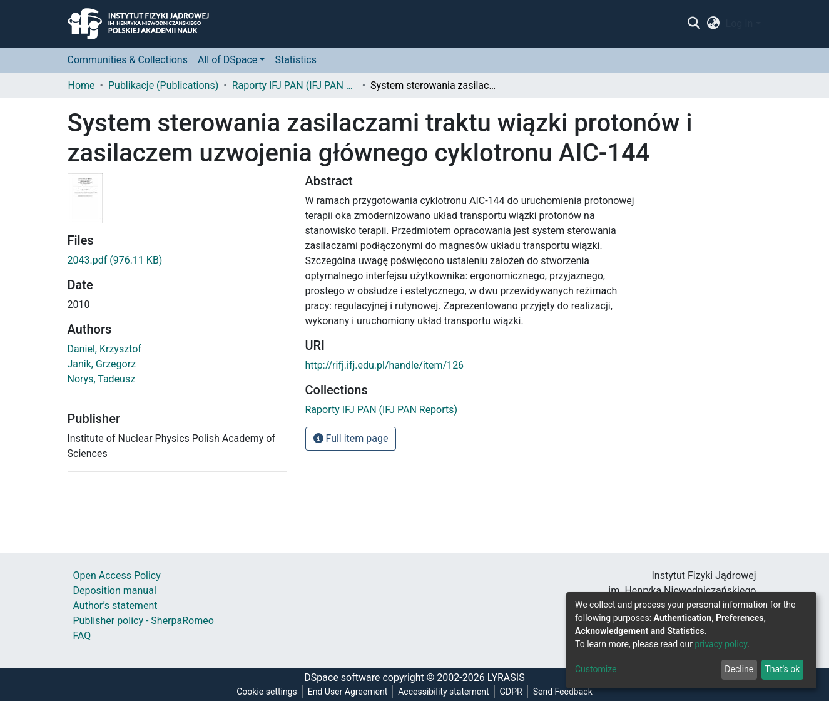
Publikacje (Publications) (163, 85)
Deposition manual (114, 590)
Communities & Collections (128, 60)
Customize (595, 669)
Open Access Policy (117, 575)
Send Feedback (563, 692)
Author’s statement (115, 605)
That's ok (782, 669)
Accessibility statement (443, 692)
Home (81, 85)
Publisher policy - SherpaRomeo (143, 621)
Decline (739, 669)
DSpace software (342, 677)
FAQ (82, 636)
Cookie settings (266, 692)
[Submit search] (694, 23)
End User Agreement (347, 692)
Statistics (296, 60)
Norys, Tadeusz (102, 379)
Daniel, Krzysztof (104, 349)
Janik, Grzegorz (102, 364)
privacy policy (720, 644)
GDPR (511, 692)
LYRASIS (506, 677)
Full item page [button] (351, 438)
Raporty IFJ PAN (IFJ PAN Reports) (294, 85)
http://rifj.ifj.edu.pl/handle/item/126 (384, 365)
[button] (713, 23)
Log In (739, 23)
